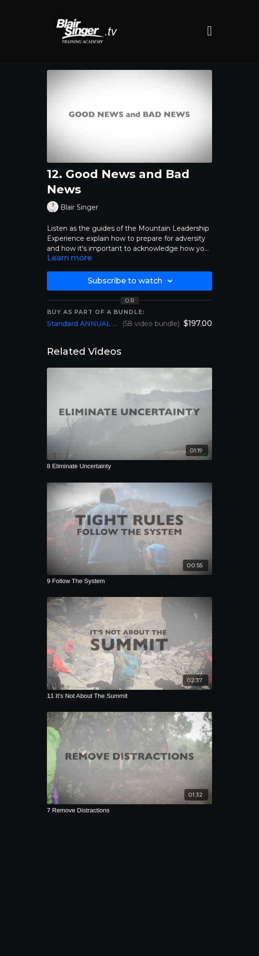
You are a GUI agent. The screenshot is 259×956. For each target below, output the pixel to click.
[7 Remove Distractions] (129, 810)
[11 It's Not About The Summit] (129, 696)
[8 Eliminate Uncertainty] (129, 466)
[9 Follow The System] (129, 581)
